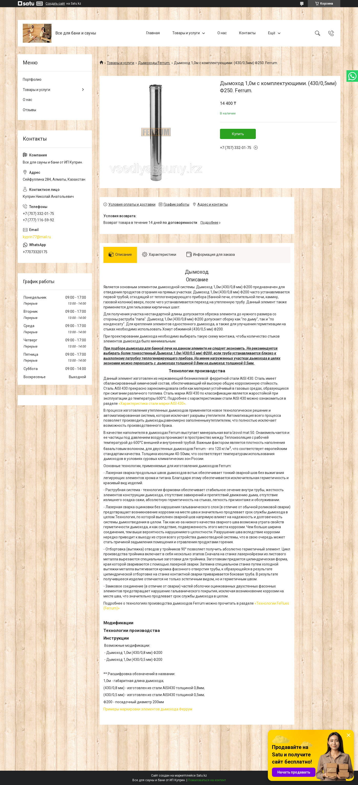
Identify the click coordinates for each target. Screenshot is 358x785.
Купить (238, 134)
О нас (222, 33)
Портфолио (32, 79)
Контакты (247, 33)
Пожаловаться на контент (207, 780)
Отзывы (29, 110)
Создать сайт (55, 3)
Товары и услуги (186, 33)
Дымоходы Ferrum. (154, 63)
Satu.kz (201, 775)
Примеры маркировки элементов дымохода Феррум (147, 709)
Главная (153, 33)
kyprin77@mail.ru (37, 237)
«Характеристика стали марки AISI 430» (152, 403)
